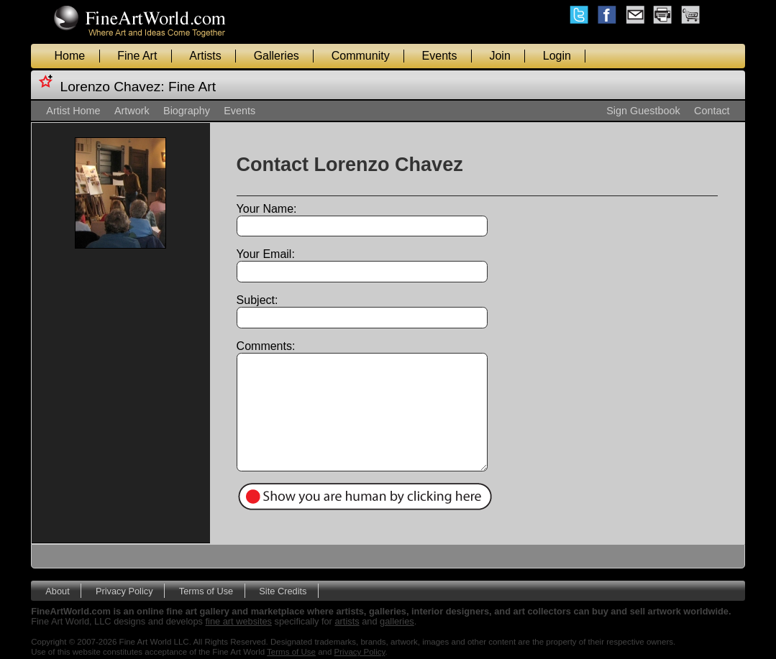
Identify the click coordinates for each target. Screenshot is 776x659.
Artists (205, 56)
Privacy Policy (124, 591)
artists (346, 621)
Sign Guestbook (643, 110)
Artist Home (73, 110)
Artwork (132, 110)
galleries (397, 621)
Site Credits (282, 591)
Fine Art (137, 56)
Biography (186, 110)
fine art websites (239, 621)
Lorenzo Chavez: (112, 86)
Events (439, 56)
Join (499, 56)
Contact (712, 110)
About (57, 591)
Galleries (276, 56)
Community (361, 56)
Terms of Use (206, 591)
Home (70, 56)
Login (557, 56)
